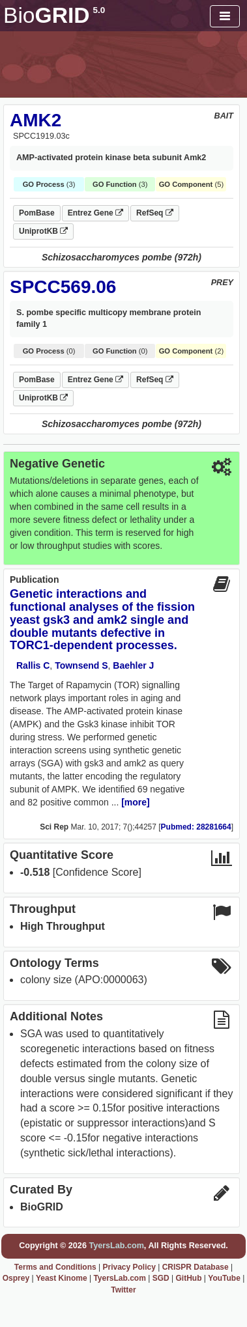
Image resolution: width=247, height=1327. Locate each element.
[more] (135, 802)
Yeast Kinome (61, 1278)
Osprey (16, 1278)
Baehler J (133, 665)
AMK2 (35, 120)
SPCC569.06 (63, 287)
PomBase (37, 212)
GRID (54, 15)
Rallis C (33, 665)
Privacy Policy (128, 1267)
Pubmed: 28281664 (196, 826)
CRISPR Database (195, 1267)
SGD (161, 1278)
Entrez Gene (95, 212)
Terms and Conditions (55, 1267)
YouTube (224, 1278)
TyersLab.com (116, 1245)
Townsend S (81, 665)
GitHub (188, 1278)
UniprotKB (43, 231)
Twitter (123, 1289)
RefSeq (154, 212)
